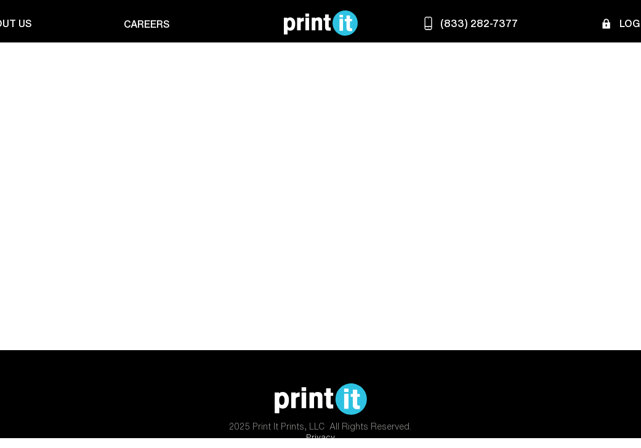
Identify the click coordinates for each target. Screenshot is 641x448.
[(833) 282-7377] (469, 23)
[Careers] (145, 24)
